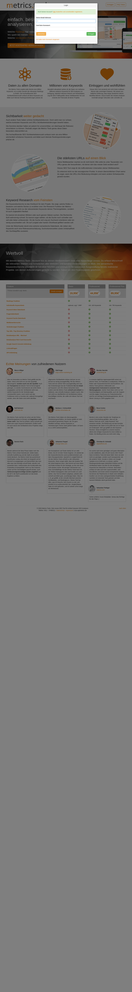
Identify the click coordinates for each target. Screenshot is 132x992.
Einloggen (91, 34)
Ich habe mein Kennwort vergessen (47, 39)
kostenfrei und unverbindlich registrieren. (68, 12)
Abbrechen (41, 34)
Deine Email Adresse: (43, 17)
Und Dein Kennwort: (43, 25)
